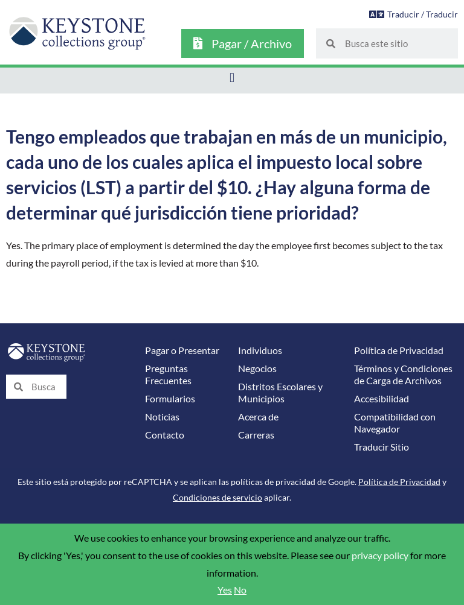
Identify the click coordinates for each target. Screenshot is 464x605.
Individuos (260, 350)
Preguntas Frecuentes (168, 374)
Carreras (256, 434)
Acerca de (258, 416)
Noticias (162, 416)
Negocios (257, 368)
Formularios (170, 398)
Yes (225, 589)
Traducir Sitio (381, 447)
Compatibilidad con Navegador (395, 422)
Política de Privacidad (398, 350)
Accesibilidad (381, 398)
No (240, 589)
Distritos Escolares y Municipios (280, 392)
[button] (231, 77)
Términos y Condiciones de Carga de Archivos (403, 374)
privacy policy (380, 555)
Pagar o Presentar (182, 350)
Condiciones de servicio (217, 497)
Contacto (164, 434)
